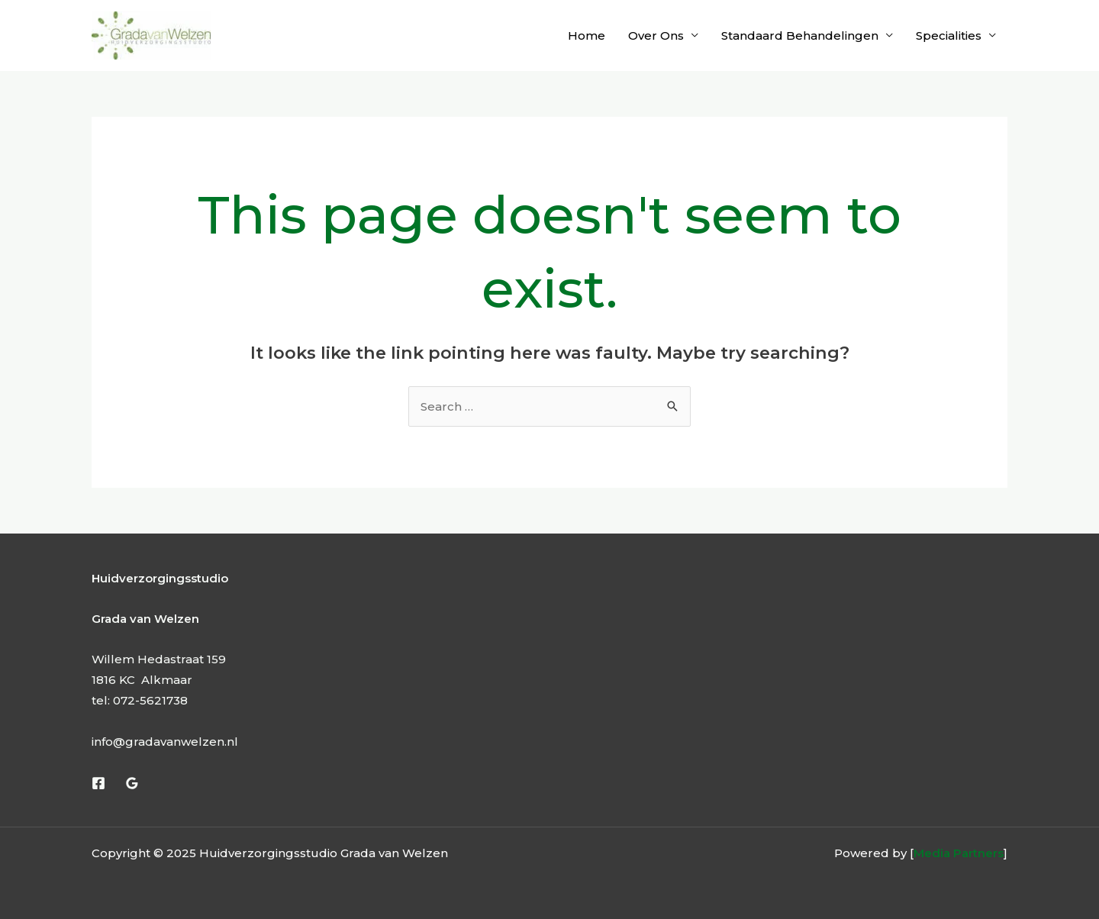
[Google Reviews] (132, 783)
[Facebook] (98, 783)
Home (586, 35)
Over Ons (656, 35)
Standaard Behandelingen (799, 35)
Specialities (948, 35)
